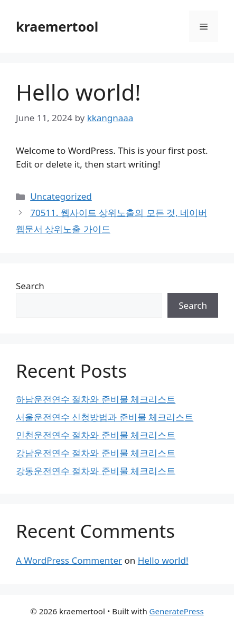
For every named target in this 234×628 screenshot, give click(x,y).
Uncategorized (61, 196)
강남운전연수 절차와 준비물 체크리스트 (95, 453)
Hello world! (163, 560)
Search (30, 286)
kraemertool (57, 26)
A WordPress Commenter (69, 560)
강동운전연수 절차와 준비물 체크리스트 (95, 471)
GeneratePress (176, 611)
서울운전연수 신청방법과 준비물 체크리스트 (104, 417)
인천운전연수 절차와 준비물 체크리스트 (95, 435)
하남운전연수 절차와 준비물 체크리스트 (95, 399)
